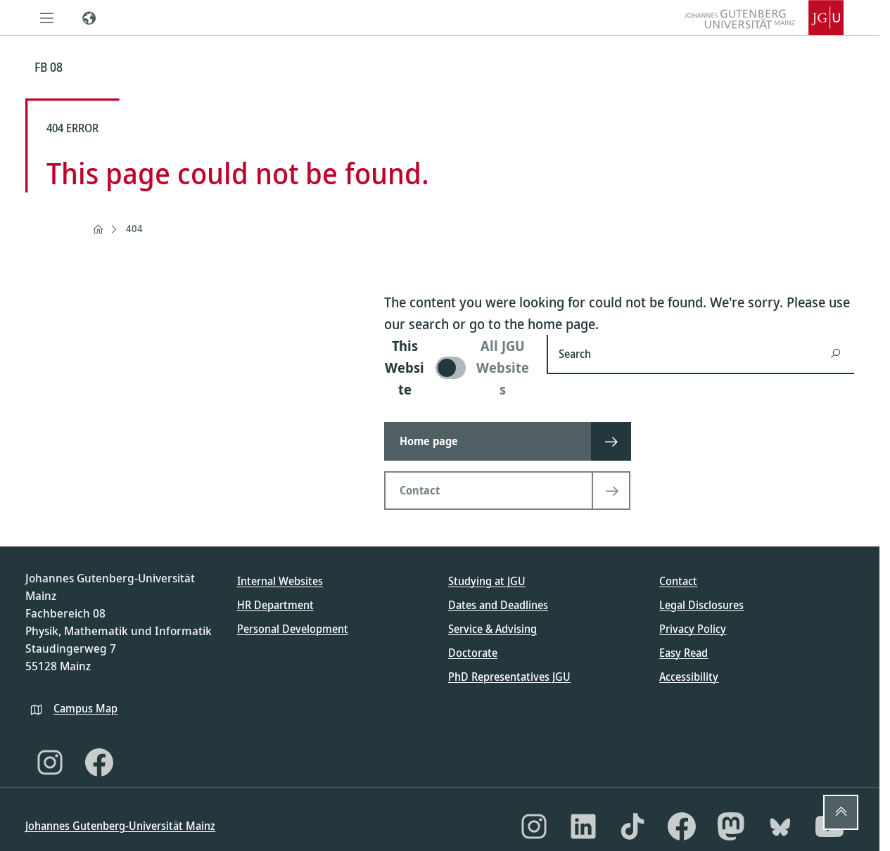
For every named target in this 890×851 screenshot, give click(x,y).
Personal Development (292, 628)
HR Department (275, 605)
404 (134, 228)
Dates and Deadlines (498, 605)
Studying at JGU (487, 581)
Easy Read (683, 652)
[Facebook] (99, 762)
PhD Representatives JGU (509, 676)
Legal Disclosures (701, 605)
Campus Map (85, 708)
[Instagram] (50, 762)
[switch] (457, 367)
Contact (678, 581)
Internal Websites (280, 581)
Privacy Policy (692, 628)
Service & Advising (492, 628)
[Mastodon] (731, 826)
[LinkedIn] (583, 826)
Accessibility (688, 676)
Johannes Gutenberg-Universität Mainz (120, 825)
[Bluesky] (780, 826)
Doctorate (472, 652)
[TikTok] (632, 826)
